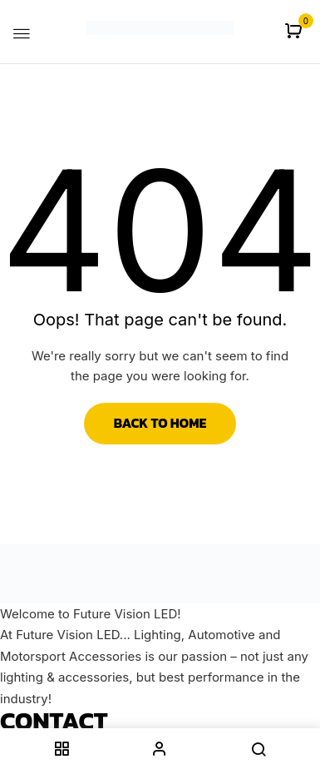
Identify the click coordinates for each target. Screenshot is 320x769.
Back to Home (160, 423)
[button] (295, 32)
